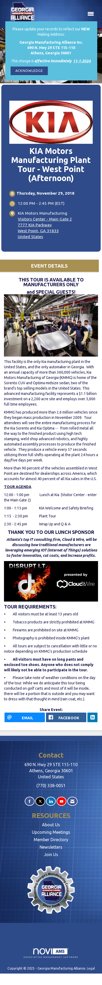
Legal (91, 968)
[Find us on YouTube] (61, 801)
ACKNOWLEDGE (29, 70)
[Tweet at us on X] (40, 801)
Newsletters (51, 847)
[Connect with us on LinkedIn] (51, 801)
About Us (51, 824)
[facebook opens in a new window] (66, 717)
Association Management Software (51, 953)
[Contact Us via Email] (72, 801)
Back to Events (14, 80)
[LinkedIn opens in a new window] (92, 717)
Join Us (51, 854)
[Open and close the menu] (68, 14)
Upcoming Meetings (51, 832)
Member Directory (51, 839)
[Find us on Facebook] (30, 801)
